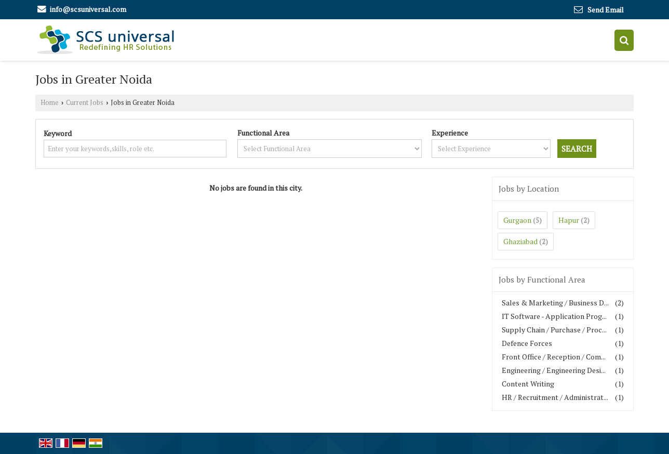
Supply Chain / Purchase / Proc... (554, 330)
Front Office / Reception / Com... (554, 357)
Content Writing (528, 384)
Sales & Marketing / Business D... (555, 303)
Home (50, 102)
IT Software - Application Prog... (554, 316)
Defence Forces (527, 343)
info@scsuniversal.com (88, 9)
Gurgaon (517, 220)
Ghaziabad (520, 241)
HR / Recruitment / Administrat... (555, 397)
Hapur (568, 220)
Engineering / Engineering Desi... (554, 370)
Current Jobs (84, 102)
